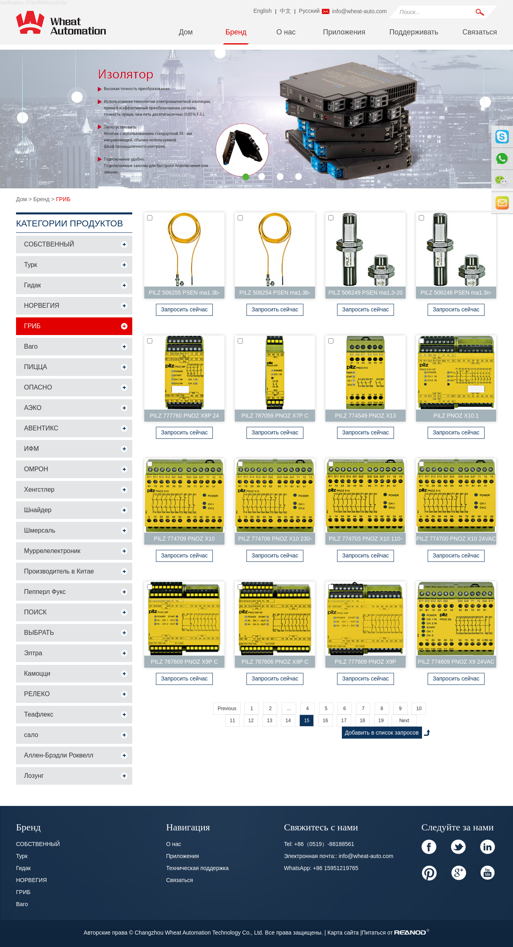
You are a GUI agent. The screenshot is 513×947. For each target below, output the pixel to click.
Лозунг (34, 775)
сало (31, 734)
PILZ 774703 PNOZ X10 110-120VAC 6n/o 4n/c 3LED (365, 540)
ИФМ (31, 448)
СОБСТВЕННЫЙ (49, 244)
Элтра (33, 653)
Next (404, 720)
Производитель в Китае (59, 571)
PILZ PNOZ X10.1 (456, 415)
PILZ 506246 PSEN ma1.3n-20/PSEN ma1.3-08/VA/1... (455, 294)
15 (306, 720)
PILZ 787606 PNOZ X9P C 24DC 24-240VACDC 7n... (274, 663)
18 (362, 720)
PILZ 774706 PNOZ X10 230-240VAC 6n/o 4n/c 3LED (275, 540)
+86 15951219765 (335, 868)
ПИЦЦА (35, 366)
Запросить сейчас (184, 309)
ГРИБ (63, 199)
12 (251, 720)
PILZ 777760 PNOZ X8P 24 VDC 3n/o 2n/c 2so (184, 417)
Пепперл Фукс (45, 591)
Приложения (344, 32)
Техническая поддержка (197, 868)
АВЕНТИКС (41, 428)
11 (232, 720)
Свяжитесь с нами (321, 826)
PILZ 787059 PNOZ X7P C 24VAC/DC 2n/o (274, 417)
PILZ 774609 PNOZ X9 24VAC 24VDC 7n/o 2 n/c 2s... (456, 663)
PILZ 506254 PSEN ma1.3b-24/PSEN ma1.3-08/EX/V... (274, 294)
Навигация (188, 826)
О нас (286, 32)
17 (343, 720)
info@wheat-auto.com (359, 11)
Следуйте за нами (458, 826)
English (262, 11)
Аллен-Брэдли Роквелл (58, 755)
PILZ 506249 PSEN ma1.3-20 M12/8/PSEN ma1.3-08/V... (365, 294)
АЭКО (32, 407)
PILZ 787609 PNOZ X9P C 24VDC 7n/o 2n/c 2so (184, 663)
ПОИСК (35, 612)
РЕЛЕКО (37, 694)
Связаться (480, 32)
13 (269, 720)
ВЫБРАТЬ (39, 632)
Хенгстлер (39, 489)
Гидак (32, 285)
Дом (186, 32)
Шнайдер (37, 510)
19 (381, 720)
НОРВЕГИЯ (41, 305)
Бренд (235, 32)
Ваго (31, 346)
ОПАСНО (38, 387)
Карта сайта (343, 932)
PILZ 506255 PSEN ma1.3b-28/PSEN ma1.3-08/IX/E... (184, 294)
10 (419, 708)
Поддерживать (413, 32)
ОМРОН (36, 469)
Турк (30, 264)
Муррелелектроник (52, 550)
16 (325, 720)
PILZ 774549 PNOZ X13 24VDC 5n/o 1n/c (365, 417)
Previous (227, 708)
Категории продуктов (69, 223)
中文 (285, 11)
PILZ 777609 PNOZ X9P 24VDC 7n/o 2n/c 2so (365, 663)
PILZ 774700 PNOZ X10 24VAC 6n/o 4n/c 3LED (456, 540)
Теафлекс (38, 714)
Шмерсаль (39, 530)
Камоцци (37, 673)
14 (288, 720)
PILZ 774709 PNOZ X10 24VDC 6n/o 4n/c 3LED (184, 540)
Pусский (309, 11)
